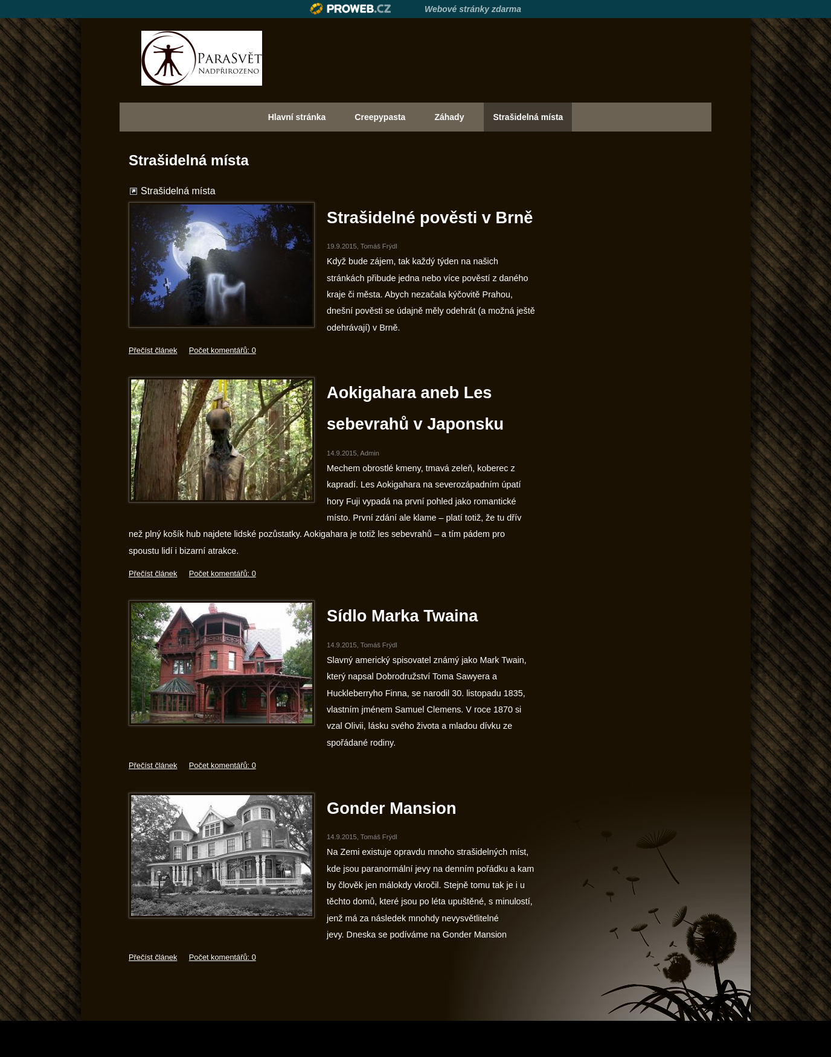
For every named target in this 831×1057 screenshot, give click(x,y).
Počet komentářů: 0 (222, 350)
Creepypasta (380, 117)
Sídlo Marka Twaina (402, 615)
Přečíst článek (153, 350)
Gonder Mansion (392, 808)
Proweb (350, 8)
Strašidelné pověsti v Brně (430, 217)
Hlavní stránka (297, 117)
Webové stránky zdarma (473, 9)
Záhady (449, 117)
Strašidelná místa (528, 117)
